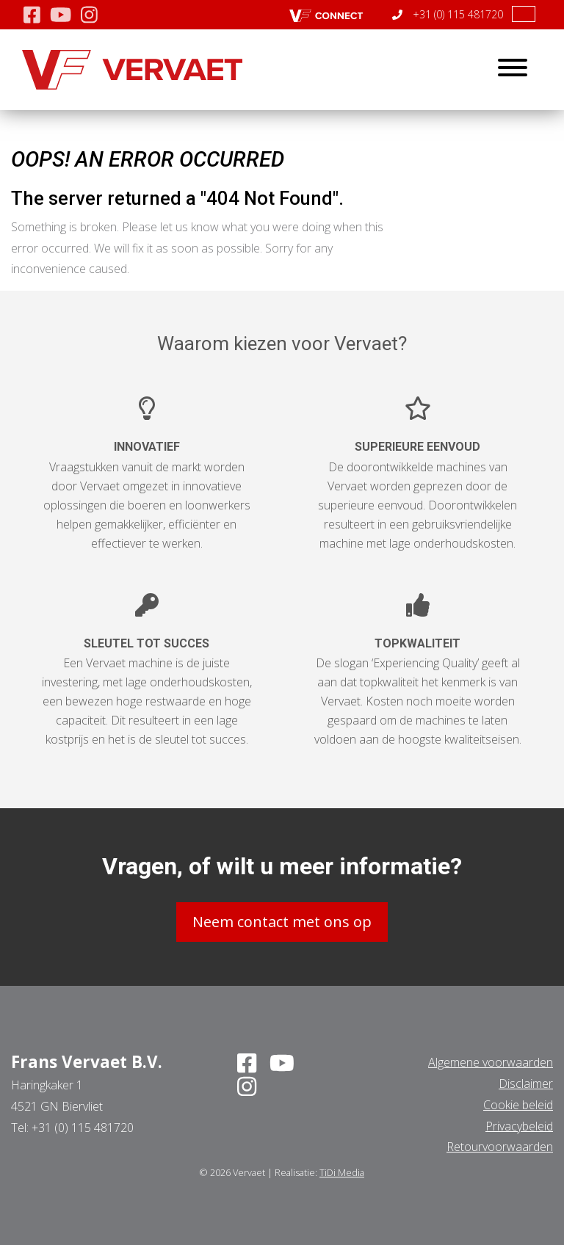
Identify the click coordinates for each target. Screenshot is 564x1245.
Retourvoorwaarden (499, 1147)
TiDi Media (341, 1172)
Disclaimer (526, 1083)
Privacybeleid (519, 1126)
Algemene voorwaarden (490, 1062)
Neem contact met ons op (282, 922)
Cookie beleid (518, 1105)
